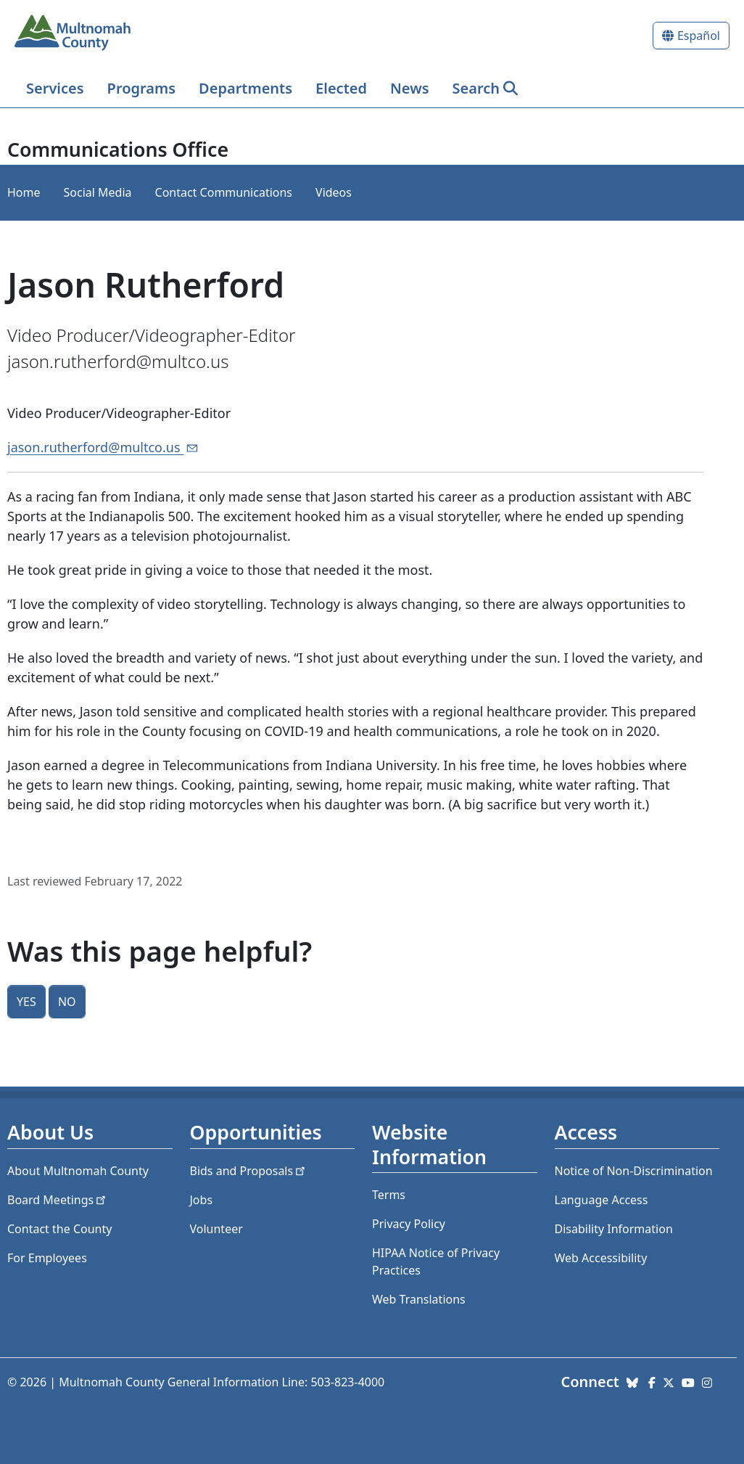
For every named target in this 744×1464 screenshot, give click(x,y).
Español (698, 36)
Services (55, 88)
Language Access (601, 1200)
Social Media (98, 192)
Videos (333, 192)
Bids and (249, 1171)
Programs (141, 88)
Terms (388, 1195)
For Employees (47, 1258)
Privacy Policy (408, 1224)
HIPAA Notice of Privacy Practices (436, 1261)
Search (476, 88)
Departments (245, 88)
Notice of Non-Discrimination (634, 1171)
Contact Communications (223, 192)
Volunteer (216, 1229)
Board (57, 1200)
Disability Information (614, 1229)
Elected (341, 88)
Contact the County (59, 1229)
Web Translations (419, 1299)
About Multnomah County (78, 1171)
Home (24, 192)
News (409, 88)
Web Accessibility (601, 1258)
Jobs (201, 1200)
